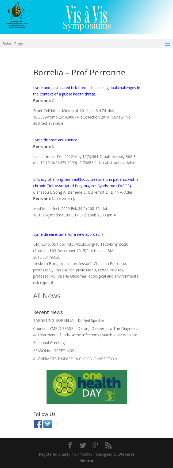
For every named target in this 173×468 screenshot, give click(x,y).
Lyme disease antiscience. (55, 139)
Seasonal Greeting (49, 342)
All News (46, 295)
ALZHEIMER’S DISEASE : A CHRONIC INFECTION (75, 358)
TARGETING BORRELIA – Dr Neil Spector (68, 320)
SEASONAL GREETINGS (53, 350)
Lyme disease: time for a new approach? (68, 234)
